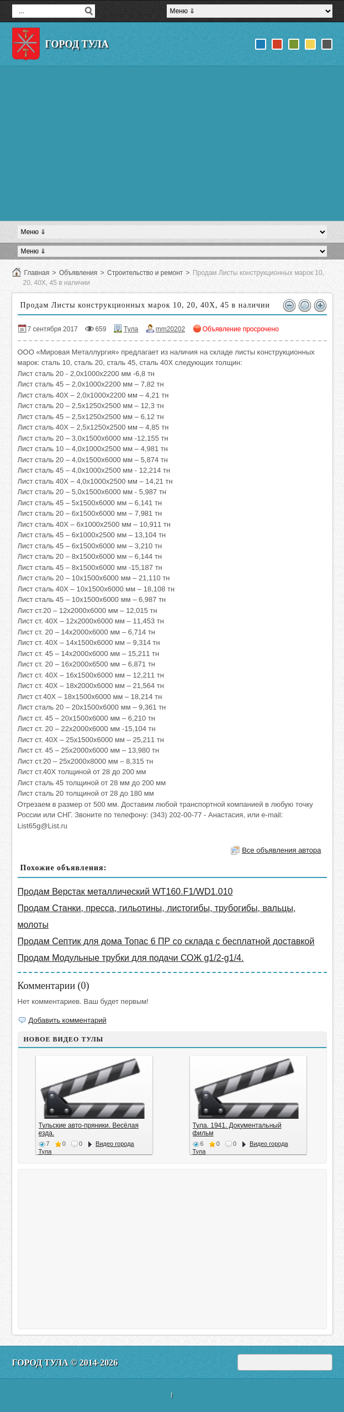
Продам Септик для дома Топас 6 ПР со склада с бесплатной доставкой (166, 941)
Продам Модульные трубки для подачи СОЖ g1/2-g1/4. (131, 958)
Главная (37, 273)
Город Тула (77, 44)
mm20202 (170, 329)
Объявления (78, 273)
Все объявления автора (281, 850)
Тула (131, 329)
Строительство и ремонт (145, 273)
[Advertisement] (172, 143)
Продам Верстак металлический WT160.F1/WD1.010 (125, 891)
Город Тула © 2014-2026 (65, 1362)
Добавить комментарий (68, 1020)
